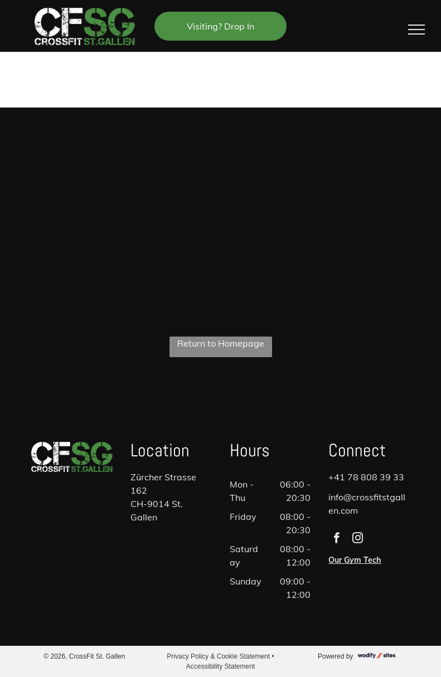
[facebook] (336, 539)
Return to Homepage (220, 343)
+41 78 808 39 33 (366, 477)
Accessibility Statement (220, 666)
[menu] (416, 29)
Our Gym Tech (354, 560)
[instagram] (358, 539)
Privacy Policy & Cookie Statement (218, 656)
